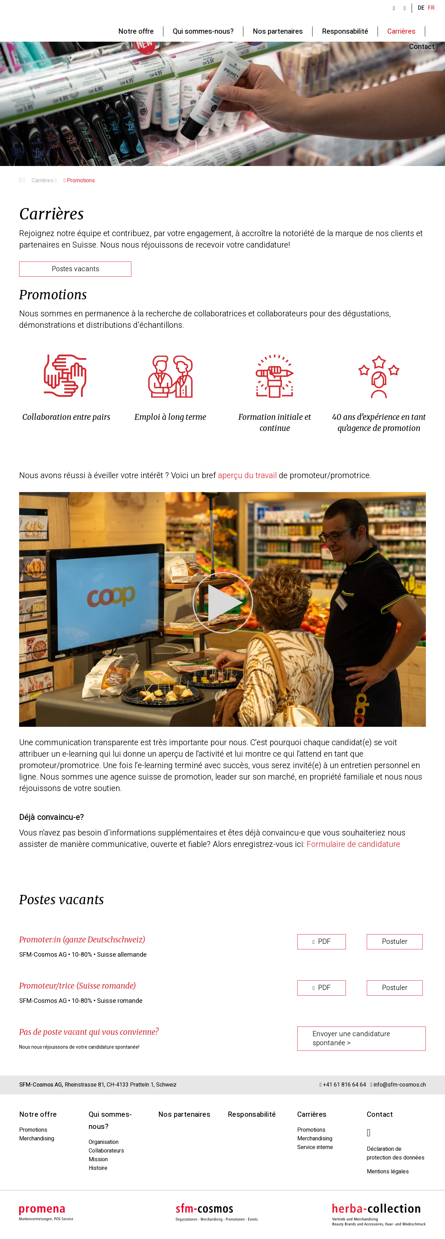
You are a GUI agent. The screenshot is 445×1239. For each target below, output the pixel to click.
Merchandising (36, 1138)
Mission (98, 1159)
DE (421, 8)
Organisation (104, 1142)
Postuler (394, 942)
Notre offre (38, 1114)
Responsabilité (252, 1114)
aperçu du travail (247, 476)
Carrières (44, 180)
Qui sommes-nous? (110, 1120)
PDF (322, 942)
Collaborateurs (106, 1151)
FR (431, 8)
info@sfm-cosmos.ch (400, 1085)
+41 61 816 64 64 (345, 1085)
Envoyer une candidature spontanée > (351, 1038)
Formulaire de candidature (353, 844)
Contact (380, 1114)
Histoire (98, 1168)
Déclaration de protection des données (395, 1153)
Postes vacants (75, 269)
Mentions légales (388, 1171)
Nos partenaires (184, 1114)
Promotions (79, 180)
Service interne (315, 1147)
